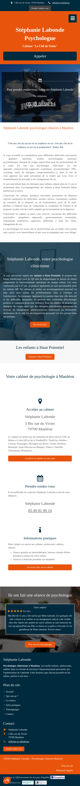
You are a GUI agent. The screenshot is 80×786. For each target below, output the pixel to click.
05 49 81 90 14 (41, 103)
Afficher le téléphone (61, 3)
